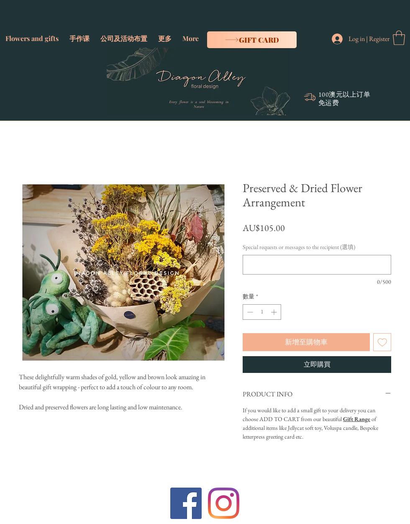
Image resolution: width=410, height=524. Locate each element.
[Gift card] (252, 39)
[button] (32, 34)
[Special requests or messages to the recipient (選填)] (317, 265)
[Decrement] (249, 312)
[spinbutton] (261, 312)
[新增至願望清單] (382, 342)
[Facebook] (186, 503)
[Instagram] (223, 503)
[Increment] (274, 312)
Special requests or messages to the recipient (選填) (299, 247)
